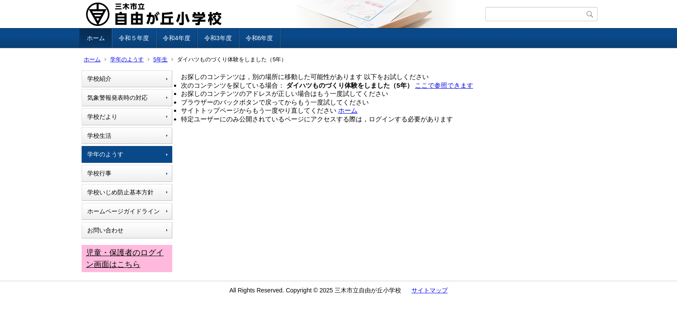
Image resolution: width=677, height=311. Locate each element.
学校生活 (99, 135)
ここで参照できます (444, 85)
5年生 (160, 59)
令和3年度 (218, 38)
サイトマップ (429, 290)
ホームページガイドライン (123, 211)
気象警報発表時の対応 (117, 97)
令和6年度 (259, 38)
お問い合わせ (105, 230)
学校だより (102, 116)
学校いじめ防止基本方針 (120, 192)
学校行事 (99, 173)
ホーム (96, 38)
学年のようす (127, 59)
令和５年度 (134, 38)
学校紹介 (99, 78)
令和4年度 (176, 38)
